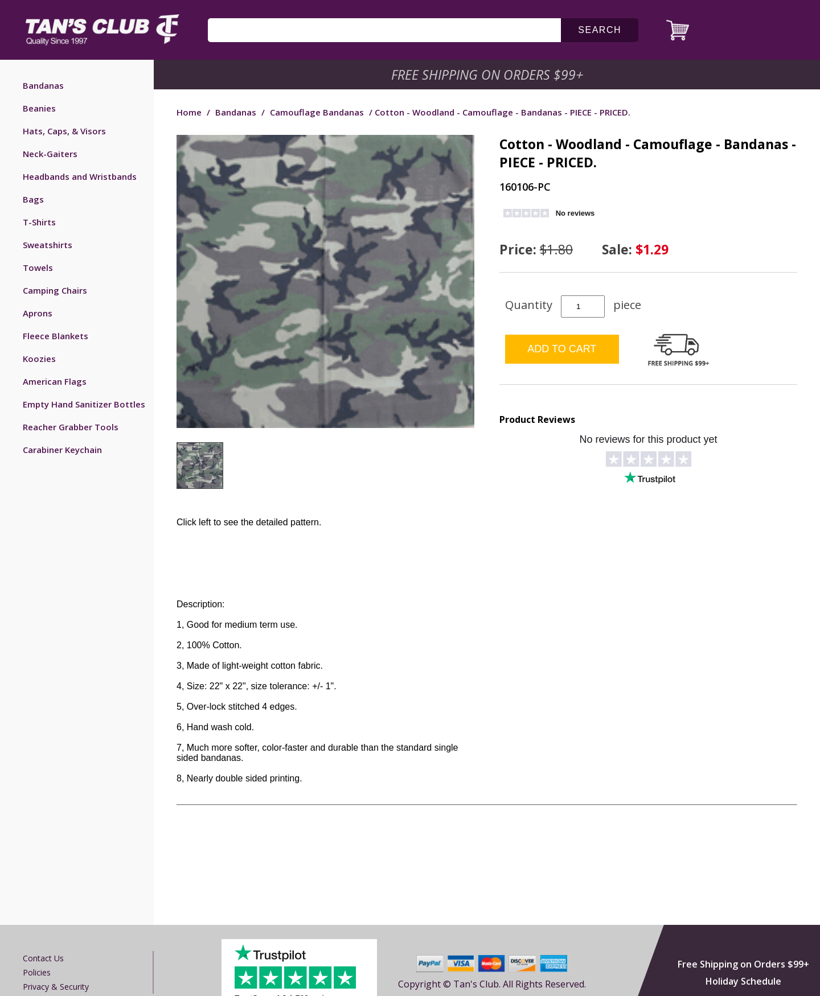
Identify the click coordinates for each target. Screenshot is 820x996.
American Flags (55, 381)
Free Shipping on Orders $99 (488, 74)
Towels (38, 267)
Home (189, 112)
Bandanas (43, 85)
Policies (37, 972)
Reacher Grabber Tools (70, 427)
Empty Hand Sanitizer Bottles (84, 404)
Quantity (528, 304)
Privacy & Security (56, 986)
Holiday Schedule (743, 981)
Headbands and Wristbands (80, 176)
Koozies (39, 358)
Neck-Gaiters (50, 153)
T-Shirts (39, 222)
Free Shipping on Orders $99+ (743, 964)
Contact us (43, 958)
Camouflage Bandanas (317, 112)
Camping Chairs (55, 290)
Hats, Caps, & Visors (64, 131)
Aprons (37, 313)
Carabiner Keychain (62, 449)
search (599, 30)
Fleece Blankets (55, 335)
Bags (33, 199)
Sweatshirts (47, 244)
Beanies (39, 108)
